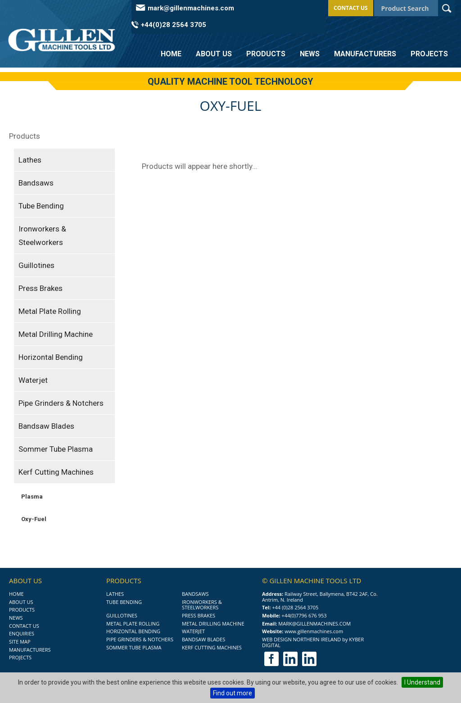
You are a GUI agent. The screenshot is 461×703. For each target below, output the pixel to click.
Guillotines (36, 265)
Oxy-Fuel (33, 519)
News (310, 54)
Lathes (29, 159)
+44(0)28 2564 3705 (173, 25)
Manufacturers (365, 54)
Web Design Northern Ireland (301, 639)
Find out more (232, 693)
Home (171, 54)
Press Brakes (40, 288)
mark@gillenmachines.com (191, 8)
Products (265, 54)
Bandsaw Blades (46, 426)
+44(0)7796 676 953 (303, 615)
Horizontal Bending (50, 357)
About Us (214, 54)
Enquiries (21, 633)
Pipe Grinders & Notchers (61, 403)
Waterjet (33, 380)
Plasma (32, 496)
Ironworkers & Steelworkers (42, 235)
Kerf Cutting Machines (56, 471)
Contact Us (351, 8)
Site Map (20, 641)
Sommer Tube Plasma (55, 449)
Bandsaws (36, 182)
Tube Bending (41, 205)
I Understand (422, 682)
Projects (429, 54)
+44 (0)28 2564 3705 (295, 607)
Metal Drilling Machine (55, 334)
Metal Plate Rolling (49, 311)
